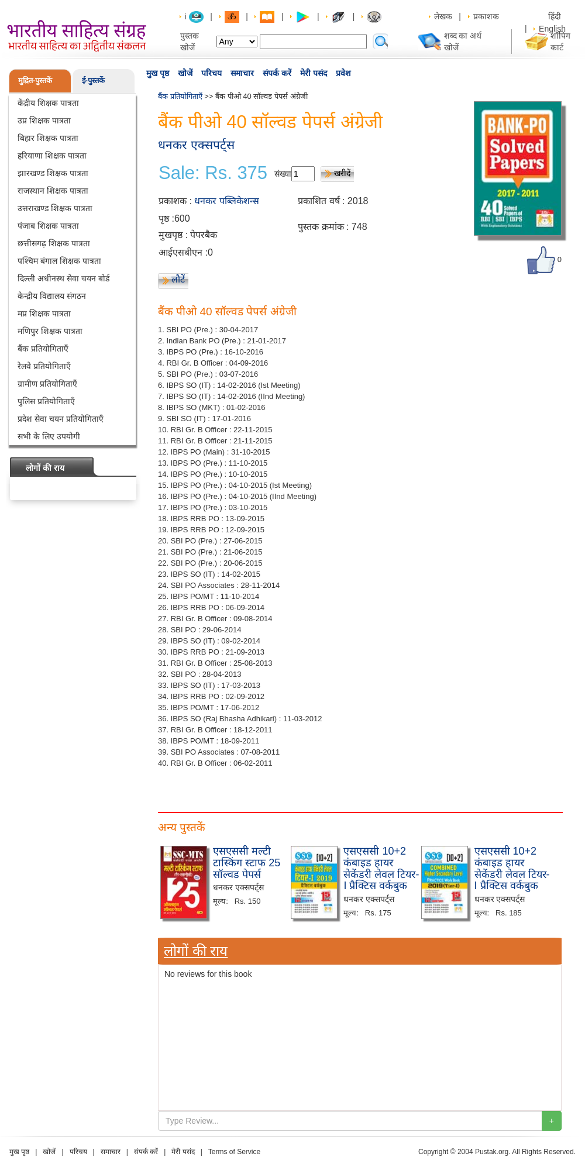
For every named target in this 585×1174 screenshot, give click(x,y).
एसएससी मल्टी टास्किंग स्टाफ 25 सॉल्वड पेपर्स (246, 862)
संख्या (282, 173)
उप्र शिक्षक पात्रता (44, 120)
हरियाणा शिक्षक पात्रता (52, 155)
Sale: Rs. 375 (213, 173)
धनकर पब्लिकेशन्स (226, 201)
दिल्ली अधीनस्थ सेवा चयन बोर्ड (63, 278)
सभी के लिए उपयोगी (49, 436)
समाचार (242, 73)
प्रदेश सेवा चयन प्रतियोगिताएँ (61, 419)
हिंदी (555, 16)
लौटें (178, 279)
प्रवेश (343, 73)
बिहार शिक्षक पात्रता (48, 138)
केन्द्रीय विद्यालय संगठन (52, 296)
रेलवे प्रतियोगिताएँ (44, 366)
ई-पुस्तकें (93, 80)
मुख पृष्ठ (157, 73)
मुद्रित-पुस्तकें (35, 80)
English (552, 28)
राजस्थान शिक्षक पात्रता (53, 190)
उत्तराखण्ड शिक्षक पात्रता (55, 208)
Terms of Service (234, 1152)
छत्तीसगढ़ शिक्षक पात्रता (54, 243)
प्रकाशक (486, 16)
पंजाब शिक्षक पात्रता (48, 225)
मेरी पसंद (313, 73)
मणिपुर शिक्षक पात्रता (50, 331)
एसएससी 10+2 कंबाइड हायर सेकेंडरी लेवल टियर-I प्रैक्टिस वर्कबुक (381, 868)
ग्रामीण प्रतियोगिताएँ (47, 383)
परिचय (211, 73)
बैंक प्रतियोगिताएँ (43, 348)
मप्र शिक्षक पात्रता (44, 313)
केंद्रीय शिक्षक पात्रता (48, 103)
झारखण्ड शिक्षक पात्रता (53, 173)
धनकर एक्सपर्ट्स (196, 145)
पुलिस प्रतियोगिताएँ (46, 401)
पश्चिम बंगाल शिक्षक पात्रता (59, 261)
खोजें (185, 73)
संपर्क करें (277, 73)
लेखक (443, 16)
